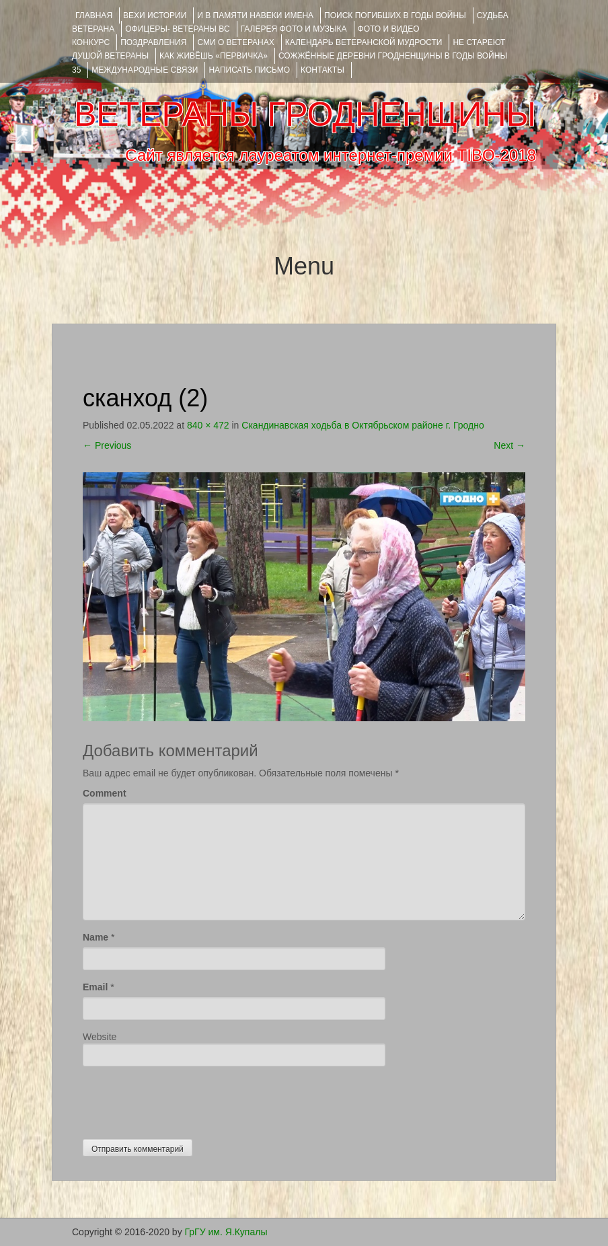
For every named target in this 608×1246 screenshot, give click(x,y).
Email (95, 987)
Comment (104, 793)
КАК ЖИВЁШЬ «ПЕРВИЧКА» (213, 56)
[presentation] (185, 1099)
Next (509, 445)
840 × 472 (208, 425)
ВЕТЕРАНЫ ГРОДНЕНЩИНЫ (305, 114)
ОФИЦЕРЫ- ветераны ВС (177, 29)
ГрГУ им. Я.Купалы (226, 1231)
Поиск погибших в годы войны (395, 15)
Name (95, 937)
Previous (107, 445)
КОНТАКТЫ (322, 70)
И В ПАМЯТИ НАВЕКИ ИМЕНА (255, 15)
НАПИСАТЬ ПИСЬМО (249, 70)
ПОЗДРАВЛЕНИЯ (153, 42)
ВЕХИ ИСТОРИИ (154, 15)
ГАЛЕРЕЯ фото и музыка (294, 29)
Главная (93, 15)
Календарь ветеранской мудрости (364, 42)
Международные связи (144, 70)
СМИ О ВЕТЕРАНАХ (235, 42)
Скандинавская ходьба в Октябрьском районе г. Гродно (362, 425)
